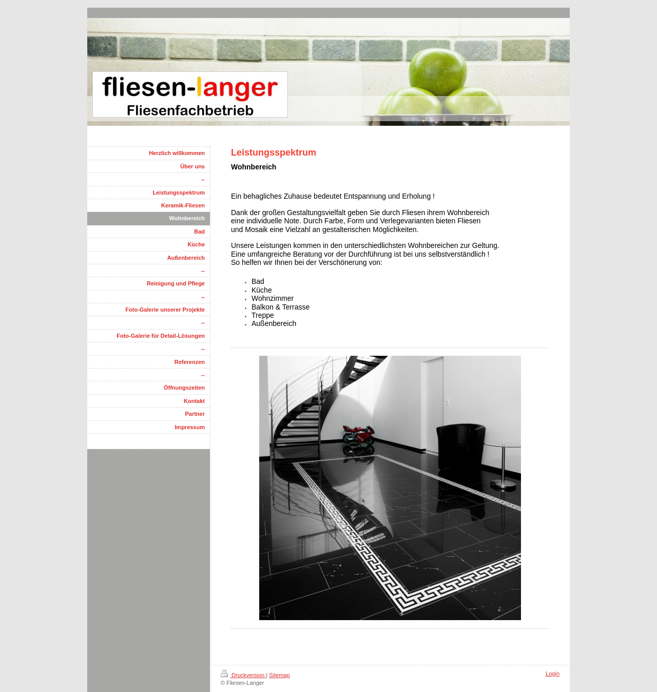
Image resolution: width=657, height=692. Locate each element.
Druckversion (243, 675)
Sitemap (279, 675)
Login (552, 673)
